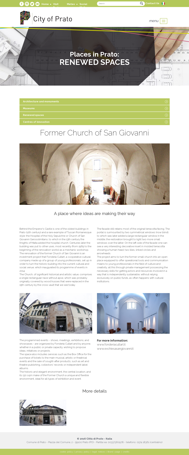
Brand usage (114, 452)
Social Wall (83, 6)
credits (126, 452)
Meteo (71, 4)
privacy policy (82, 452)
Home (45, 4)
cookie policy (66, 452)
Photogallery (43, 412)
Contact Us (152, 3)
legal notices (98, 452)
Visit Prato (56, 6)
